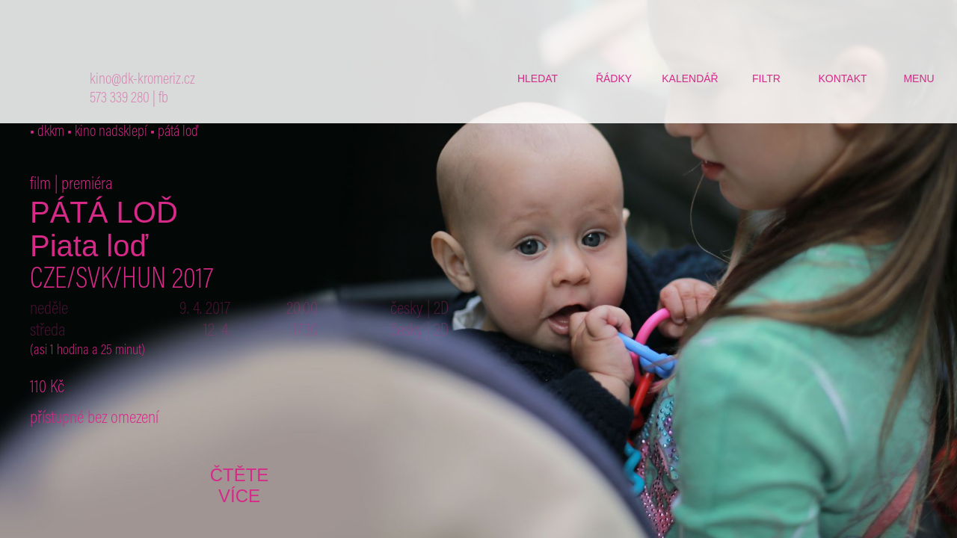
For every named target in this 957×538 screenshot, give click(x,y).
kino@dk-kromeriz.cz (142, 80)
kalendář (690, 78)
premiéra (87, 185)
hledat (537, 78)
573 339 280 (120, 99)
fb (163, 99)
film (40, 185)
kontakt (842, 78)
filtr (766, 78)
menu (918, 78)
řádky (614, 78)
